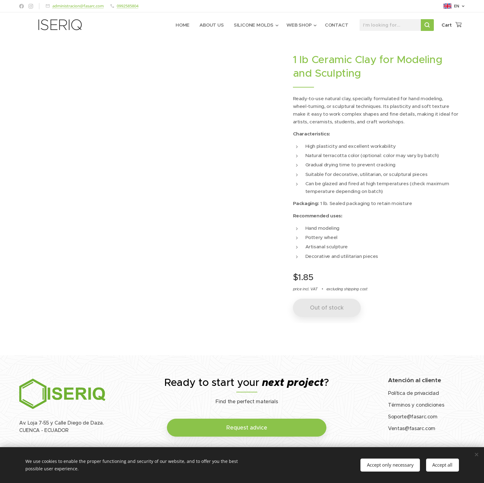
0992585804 (127, 6)
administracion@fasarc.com (78, 6)
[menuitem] (182, 25)
